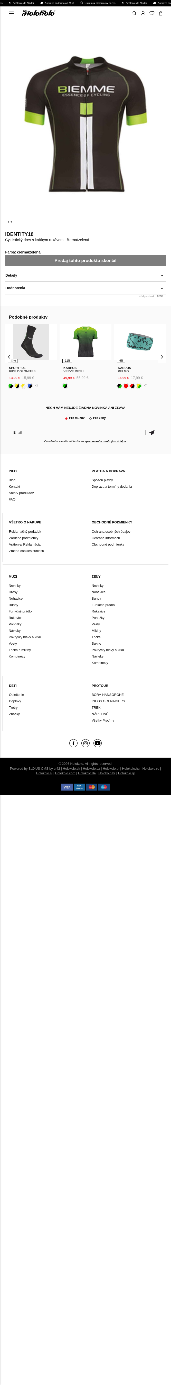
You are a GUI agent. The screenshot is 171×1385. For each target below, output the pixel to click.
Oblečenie (16, 695)
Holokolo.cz (91, 768)
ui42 (57, 768)
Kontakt (14, 486)
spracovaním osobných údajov (105, 441)
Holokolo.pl (111, 768)
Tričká (96, 637)
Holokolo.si (44, 773)
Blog (12, 480)
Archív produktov (21, 493)
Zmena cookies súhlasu (26, 551)
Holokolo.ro (150, 768)
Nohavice (16, 598)
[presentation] (9, 356)
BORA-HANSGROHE (108, 695)
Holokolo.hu (131, 768)
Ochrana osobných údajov (111, 531)
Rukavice (15, 618)
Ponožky (15, 624)
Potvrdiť (151, 432)
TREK (96, 707)
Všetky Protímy (103, 720)
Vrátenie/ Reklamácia (25, 544)
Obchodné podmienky (108, 544)
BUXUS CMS (38, 768)
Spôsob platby (102, 480)
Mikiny (96, 631)
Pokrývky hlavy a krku (25, 637)
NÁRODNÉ (100, 714)
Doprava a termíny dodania (112, 486)
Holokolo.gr (126, 773)
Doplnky (15, 701)
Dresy (13, 592)
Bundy (13, 605)
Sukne (96, 643)
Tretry (13, 707)
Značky (14, 714)
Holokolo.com (65, 773)
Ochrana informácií (106, 538)
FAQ (12, 499)
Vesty (13, 643)
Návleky (15, 631)
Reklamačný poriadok (25, 531)
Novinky (15, 586)
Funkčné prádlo (20, 611)
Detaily (11, 275)
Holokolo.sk (71, 768)
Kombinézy (17, 656)
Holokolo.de (87, 773)
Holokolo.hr (106, 773)
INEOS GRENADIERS (108, 701)
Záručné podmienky (23, 538)
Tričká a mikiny (20, 650)
